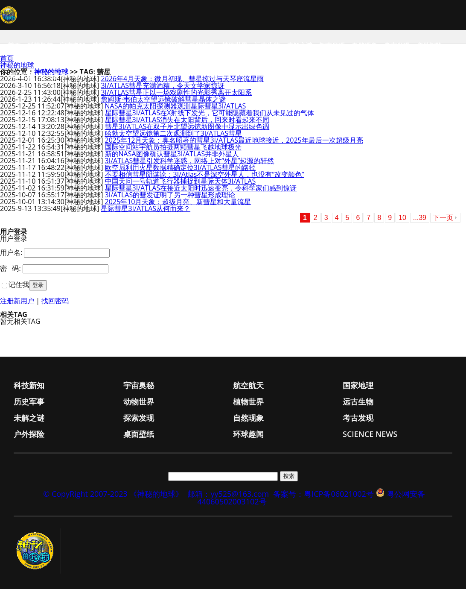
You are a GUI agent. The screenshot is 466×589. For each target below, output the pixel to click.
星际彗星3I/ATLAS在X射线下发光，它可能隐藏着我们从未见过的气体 (210, 112)
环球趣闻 (53, 75)
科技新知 (40, 45)
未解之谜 (299, 45)
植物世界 (235, 45)
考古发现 (397, 45)
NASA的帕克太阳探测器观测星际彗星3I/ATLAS (175, 106)
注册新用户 (17, 300)
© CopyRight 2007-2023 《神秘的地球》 (113, 494)
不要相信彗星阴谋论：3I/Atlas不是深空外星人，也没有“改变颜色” (204, 174)
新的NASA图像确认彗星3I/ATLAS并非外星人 (172, 153)
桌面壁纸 (20, 75)
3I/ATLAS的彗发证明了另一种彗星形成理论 (170, 194)
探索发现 (332, 45)
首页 (14, 45)
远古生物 (267, 45)
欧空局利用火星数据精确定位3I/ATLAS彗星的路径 (180, 167)
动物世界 (202, 45)
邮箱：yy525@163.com (228, 494)
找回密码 (55, 300)
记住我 (19, 284)
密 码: (10, 268)
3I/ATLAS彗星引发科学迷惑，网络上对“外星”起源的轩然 (189, 160)
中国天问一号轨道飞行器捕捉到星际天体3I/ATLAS (180, 181)
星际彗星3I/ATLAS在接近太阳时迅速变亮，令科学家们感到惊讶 (201, 188)
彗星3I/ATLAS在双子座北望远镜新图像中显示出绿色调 (187, 126)
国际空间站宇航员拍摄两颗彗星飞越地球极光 (173, 147)
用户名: (11, 252)
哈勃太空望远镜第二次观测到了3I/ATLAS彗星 (173, 133)
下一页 (443, 217)
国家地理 (137, 45)
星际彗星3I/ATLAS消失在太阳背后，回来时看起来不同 (187, 119)
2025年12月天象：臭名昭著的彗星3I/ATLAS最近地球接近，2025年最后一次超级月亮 (234, 140)
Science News (95, 75)
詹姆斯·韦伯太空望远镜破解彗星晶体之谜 (163, 99)
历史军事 (170, 45)
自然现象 (364, 45)
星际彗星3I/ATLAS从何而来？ (145, 208)
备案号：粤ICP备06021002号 (323, 494)
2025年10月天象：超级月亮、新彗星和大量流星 (178, 201)
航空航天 (105, 45)
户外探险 (429, 45)
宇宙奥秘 (72, 45)
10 (402, 217)
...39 (419, 217)
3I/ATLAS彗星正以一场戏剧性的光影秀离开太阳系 (176, 92)
